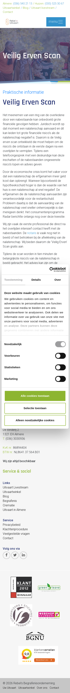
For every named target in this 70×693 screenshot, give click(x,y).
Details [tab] (36, 279)
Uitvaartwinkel (11, 8)
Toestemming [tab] (13, 279)
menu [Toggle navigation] (56, 22)
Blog (25, 8)
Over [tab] (58, 279)
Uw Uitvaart (9, 687)
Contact (8, 12)
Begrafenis (10, 501)
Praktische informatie (23, 92)
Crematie (9, 505)
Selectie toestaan (35, 408)
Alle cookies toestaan (35, 395)
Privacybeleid (11, 525)
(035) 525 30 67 (54, 3)
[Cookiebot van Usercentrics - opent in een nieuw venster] (50, 269)
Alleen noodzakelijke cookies (35, 420)
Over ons (42, 687)
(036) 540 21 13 (22, 3)
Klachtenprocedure (15, 529)
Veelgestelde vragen (16, 533)
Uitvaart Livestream (15, 487)
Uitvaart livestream (43, 8)
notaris (31, 233)
